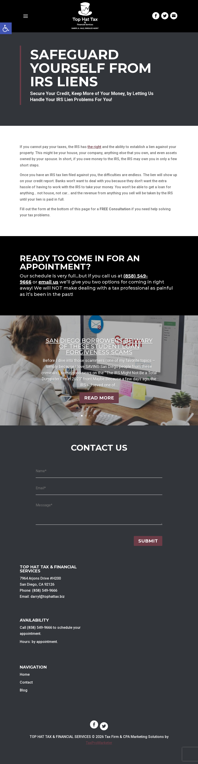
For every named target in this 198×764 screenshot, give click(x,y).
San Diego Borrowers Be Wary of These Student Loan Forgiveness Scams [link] (99, 346)
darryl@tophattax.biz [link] (48, 596)
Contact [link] (26, 682)
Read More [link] (99, 398)
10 (116, 415)
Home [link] (25, 674)
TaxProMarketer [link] (99, 743)
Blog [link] (23, 690)
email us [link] (48, 282)
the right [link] (94, 147)
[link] (6, 28)
